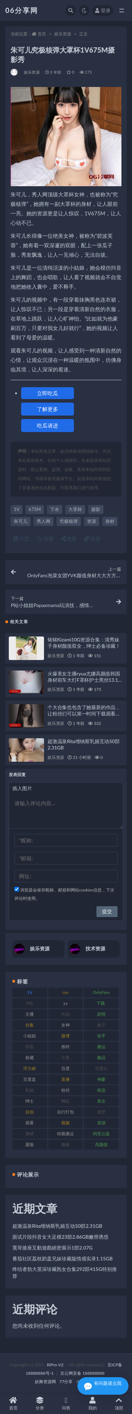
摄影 (95, 509)
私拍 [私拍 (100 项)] (29, 1090)
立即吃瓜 (47, 393)
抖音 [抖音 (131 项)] (29, 1046)
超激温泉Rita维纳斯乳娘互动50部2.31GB (57, 1226)
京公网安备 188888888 (82, 1373)
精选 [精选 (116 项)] (101, 1090)
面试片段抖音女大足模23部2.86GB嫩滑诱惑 (60, 1237)
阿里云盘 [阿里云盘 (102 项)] (101, 1133)
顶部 (119, 1403)
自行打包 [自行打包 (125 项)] (65, 1112)
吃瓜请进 (47, 425)
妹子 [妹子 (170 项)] (101, 1025)
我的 (92, 1403)
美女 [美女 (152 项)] (101, 1101)
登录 (103, 10)
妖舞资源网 (45, 1381)
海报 (69, 538)
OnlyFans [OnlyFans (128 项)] (101, 992)
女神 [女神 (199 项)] (65, 1025)
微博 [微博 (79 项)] (65, 1035)
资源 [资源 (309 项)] (101, 1122)
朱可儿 (20, 521)
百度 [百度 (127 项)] (65, 1068)
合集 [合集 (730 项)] (29, 1025)
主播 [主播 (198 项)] (29, 1014)
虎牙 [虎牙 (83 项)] (101, 1112)
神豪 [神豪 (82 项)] (101, 1079)
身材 (109, 521)
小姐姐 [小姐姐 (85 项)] (29, 1035)
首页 (42, 33)
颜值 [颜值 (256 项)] (65, 1144)
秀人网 (43, 521)
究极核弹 (68, 521)
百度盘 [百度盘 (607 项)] (29, 1079)
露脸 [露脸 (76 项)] (29, 1144)
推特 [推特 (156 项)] (65, 1046)
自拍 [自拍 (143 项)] (29, 1112)
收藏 (45, 538)
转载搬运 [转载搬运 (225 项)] (65, 1133)
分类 (39, 1403)
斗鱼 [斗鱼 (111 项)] (65, 1057)
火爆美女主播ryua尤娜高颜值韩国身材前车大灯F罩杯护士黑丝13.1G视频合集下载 (84, 680)
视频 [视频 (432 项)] (65, 1122)
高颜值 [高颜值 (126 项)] (101, 1144)
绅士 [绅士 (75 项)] (29, 1101)
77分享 (66, 1381)
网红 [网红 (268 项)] (65, 1101)
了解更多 (47, 409)
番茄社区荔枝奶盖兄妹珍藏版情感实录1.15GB (62, 1258)
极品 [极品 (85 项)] (101, 1057)
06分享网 (21, 10)
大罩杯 (75, 509)
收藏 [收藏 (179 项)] (29, 1057)
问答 (66, 1403)
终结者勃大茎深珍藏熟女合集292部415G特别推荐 (64, 1272)
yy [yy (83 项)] (65, 1003)
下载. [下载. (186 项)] (101, 1003)
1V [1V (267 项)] (29, 992)
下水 (54, 509)
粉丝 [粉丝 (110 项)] (65, 1090)
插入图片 (22, 788)
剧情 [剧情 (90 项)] (101, 1014)
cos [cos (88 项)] (65, 992)
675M (35, 509)
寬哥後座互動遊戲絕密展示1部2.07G (52, 1248)
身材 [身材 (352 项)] (29, 1133)
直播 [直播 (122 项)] (65, 1079)
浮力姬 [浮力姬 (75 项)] (29, 1068)
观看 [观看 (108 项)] (29, 1122)
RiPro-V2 (55, 1364)
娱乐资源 (62, 33)
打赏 (21, 538)
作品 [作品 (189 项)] (65, 1014)
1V (16, 509)
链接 (92, 538)
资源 (91, 521)
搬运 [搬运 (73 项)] (101, 1046)
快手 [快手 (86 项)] (101, 1035)
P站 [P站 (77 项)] (29, 1003)
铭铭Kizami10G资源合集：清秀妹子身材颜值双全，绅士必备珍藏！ (84, 643)
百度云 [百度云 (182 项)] (101, 1068)
